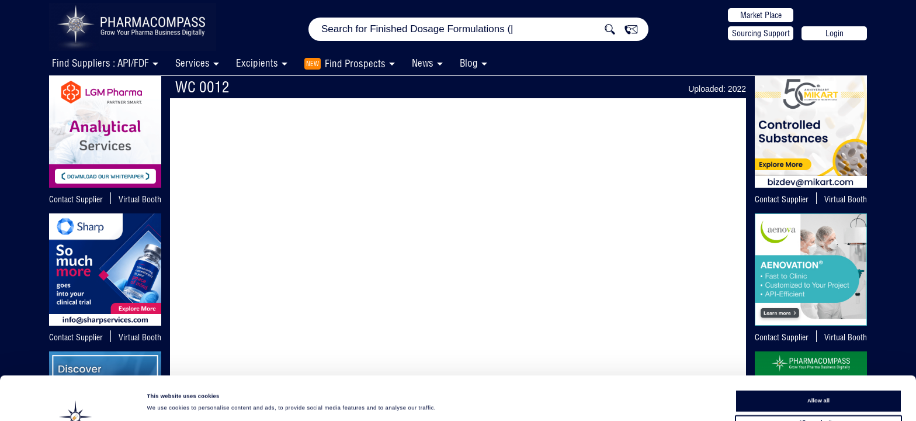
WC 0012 (202, 87)
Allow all (818, 363)
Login (834, 33)
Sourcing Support (761, 33)
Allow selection (818, 384)
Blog (469, 63)
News (422, 63)
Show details (485, 401)
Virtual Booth (140, 199)
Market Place (761, 15)
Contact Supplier (76, 199)
